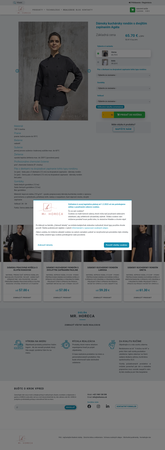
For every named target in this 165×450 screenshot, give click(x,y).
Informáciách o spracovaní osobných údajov (90, 228)
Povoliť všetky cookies (116, 245)
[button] (45, 245)
